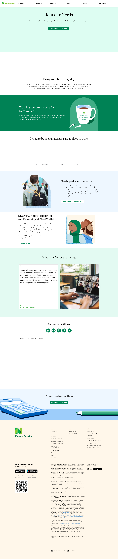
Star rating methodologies (55, 447)
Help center (72, 431)
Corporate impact (56, 438)
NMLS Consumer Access (57, 479)
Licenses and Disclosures (71, 479)
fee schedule (54, 517)
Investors (102, 3)
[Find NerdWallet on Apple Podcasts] (97, 470)
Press (85, 3)
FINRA (65, 512)
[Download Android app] (32, 471)
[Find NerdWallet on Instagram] (94, 470)
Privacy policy (91, 438)
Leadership (38, 3)
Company (21, 3)
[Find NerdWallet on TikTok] (100, 470)
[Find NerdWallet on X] (88, 470)
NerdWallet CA (72, 551)
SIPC (68, 512)
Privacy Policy (74, 515)
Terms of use (90, 431)
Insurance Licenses (75, 488)
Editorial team (55, 450)
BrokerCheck (67, 517)
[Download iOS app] (20, 471)
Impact (69, 3)
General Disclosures (78, 516)
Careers (53, 3)
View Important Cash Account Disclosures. (70, 523)
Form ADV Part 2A (64, 515)
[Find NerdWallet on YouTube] (91, 470)
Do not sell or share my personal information (94, 446)
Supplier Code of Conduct (92, 434)
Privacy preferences (93, 443)
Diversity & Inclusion (57, 441)
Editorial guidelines (57, 443)
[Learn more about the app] (24, 464)
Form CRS (56, 515)
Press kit (53, 455)
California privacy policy (94, 440)
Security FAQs (73, 433)
